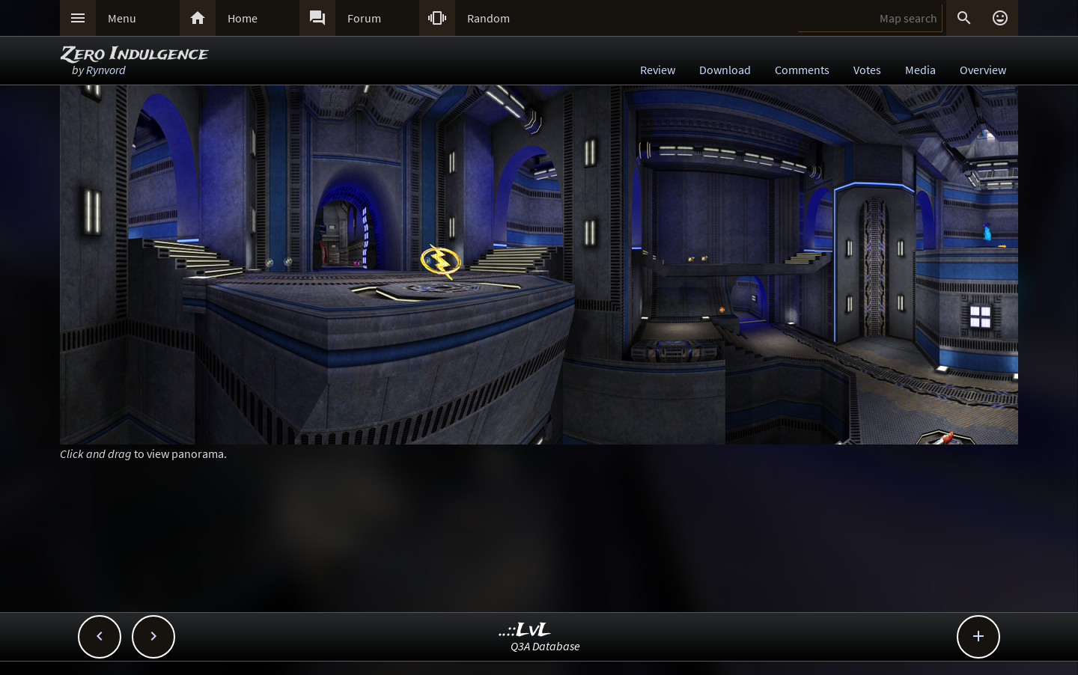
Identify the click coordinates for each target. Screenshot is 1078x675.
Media (920, 69)
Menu (122, 17)
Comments (802, 69)
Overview (983, 69)
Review (657, 69)
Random (488, 17)
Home (243, 17)
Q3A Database (545, 645)
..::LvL (525, 630)
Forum (364, 17)
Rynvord (106, 69)
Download (725, 69)
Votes (867, 69)
